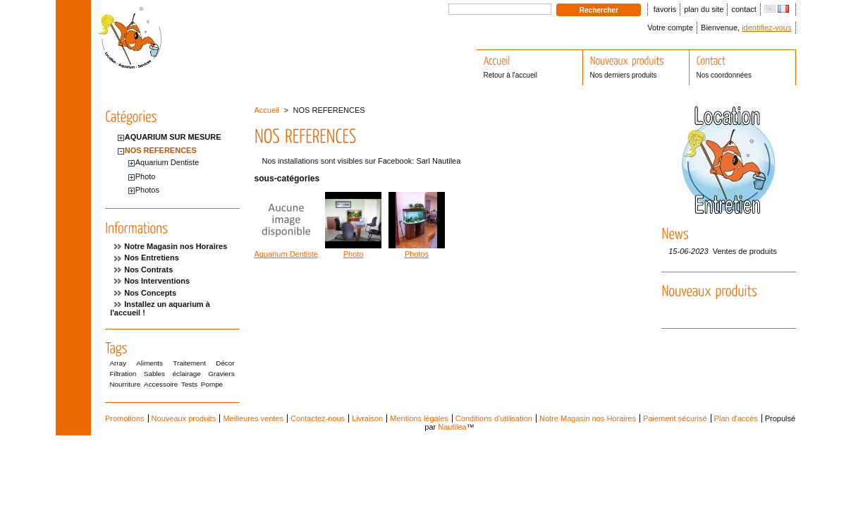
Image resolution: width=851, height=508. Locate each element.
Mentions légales (419, 418)
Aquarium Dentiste (167, 162)
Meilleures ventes (253, 418)
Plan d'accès (736, 418)
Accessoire (161, 384)
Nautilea (452, 427)
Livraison (367, 418)
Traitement (189, 363)
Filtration (122, 373)
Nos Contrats (148, 269)
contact (743, 9)
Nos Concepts (150, 293)
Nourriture (124, 384)
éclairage (187, 373)
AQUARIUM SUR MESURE (173, 137)
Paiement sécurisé (675, 418)
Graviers (221, 373)
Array (117, 363)
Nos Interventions (157, 281)
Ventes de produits (745, 251)
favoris (665, 9)
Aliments (149, 363)
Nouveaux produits (184, 418)
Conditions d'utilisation (493, 418)
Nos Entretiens (151, 257)
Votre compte (670, 27)
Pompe (212, 384)
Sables (154, 373)
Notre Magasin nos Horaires (175, 246)
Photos (147, 190)
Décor (225, 363)
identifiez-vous (766, 27)
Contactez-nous (317, 418)
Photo (145, 176)
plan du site (703, 9)
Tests (189, 384)
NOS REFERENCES (161, 150)
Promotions (125, 418)
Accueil (267, 110)
